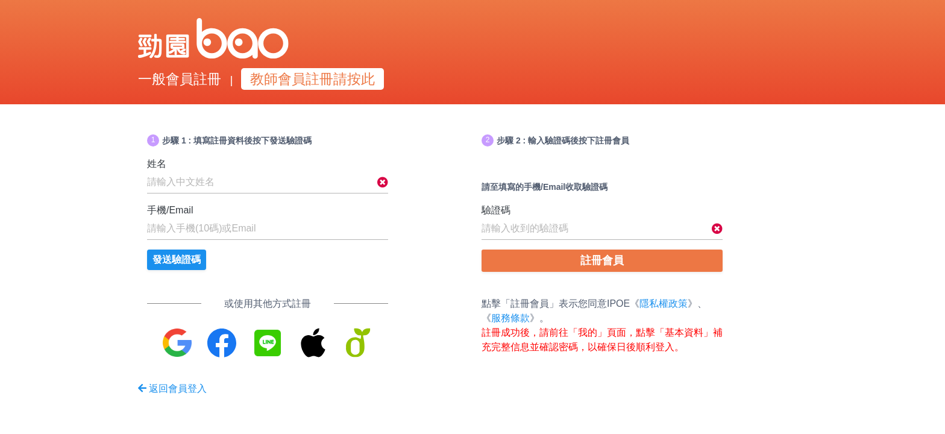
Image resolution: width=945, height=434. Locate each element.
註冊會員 (602, 260)
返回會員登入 (172, 388)
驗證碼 (496, 210)
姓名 (156, 164)
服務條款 (510, 318)
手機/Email (170, 210)
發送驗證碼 (176, 259)
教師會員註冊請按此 (312, 79)
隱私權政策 (663, 303)
